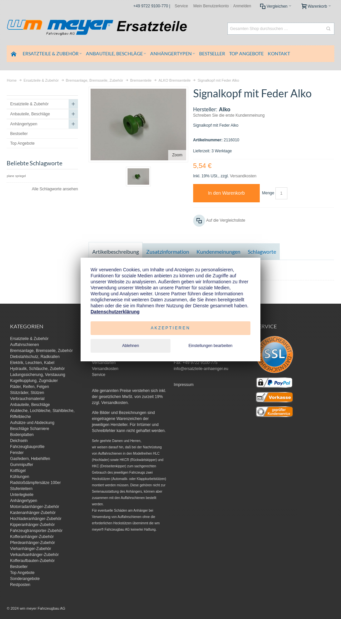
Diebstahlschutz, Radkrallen (35, 356)
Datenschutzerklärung (115, 311)
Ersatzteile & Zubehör (29, 338)
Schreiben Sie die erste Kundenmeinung (229, 115)
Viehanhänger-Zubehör (30, 548)
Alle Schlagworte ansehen (55, 189)
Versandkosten (243, 176)
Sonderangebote (25, 578)
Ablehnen (130, 345)
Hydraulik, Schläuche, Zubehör (37, 368)
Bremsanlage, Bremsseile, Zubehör (41, 350)
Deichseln (19, 440)
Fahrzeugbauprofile (27, 446)
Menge (268, 193)
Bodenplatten (22, 434)
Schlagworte (262, 251)
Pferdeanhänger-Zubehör (32, 542)
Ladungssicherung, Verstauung (37, 374)
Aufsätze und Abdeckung (32, 422)
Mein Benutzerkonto (211, 6)
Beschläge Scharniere (29, 428)
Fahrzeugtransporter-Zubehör (36, 530)
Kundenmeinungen (218, 251)
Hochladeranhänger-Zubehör (35, 518)
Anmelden (242, 6)
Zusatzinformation (167, 251)
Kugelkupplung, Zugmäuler (34, 380)
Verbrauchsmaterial (27, 398)
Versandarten (104, 362)
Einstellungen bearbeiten (210, 345)
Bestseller (19, 566)
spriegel (20, 176)
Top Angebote (22, 572)
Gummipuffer (21, 464)
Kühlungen (19, 476)
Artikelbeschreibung (115, 251)
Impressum (183, 384)
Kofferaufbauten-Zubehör (32, 560)
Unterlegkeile (21, 494)
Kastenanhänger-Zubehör (33, 512)
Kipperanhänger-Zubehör (32, 524)
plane (10, 176)
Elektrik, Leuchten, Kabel (32, 362)
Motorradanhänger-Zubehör (34, 506)
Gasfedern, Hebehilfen (30, 458)
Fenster (17, 452)
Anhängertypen (23, 500)
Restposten (20, 584)
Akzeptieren (170, 328)
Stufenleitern (21, 488)
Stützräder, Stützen (27, 392)
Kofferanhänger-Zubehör (32, 536)
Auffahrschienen (24, 344)
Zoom (177, 155)
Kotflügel (18, 470)
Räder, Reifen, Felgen (29, 386)
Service (181, 6)
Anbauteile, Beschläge (30, 404)
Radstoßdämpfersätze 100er (35, 482)
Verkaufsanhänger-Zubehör (34, 554)
